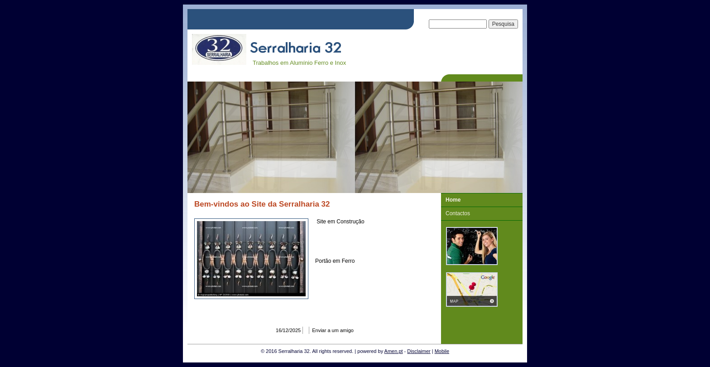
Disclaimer (418, 351)
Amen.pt (393, 351)
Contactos (458, 213)
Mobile (442, 351)
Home (453, 200)
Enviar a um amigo (333, 330)
